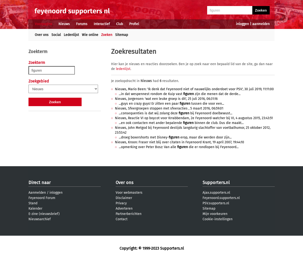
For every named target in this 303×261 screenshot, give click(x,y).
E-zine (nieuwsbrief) (44, 214)
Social (56, 35)
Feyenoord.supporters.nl (221, 198)
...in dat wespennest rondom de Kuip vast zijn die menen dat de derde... (179, 94)
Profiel (134, 24)
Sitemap (121, 35)
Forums (81, 24)
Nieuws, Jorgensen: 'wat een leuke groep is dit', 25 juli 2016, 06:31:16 (166, 99)
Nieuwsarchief (39, 219)
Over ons (42, 35)
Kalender (35, 208)
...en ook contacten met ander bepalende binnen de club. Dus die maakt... (181, 123)
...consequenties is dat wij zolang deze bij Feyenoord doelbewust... (175, 113)
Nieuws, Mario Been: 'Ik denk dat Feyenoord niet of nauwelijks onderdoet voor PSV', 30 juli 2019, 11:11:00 (194, 89)
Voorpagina (43, 24)
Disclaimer (124, 198)
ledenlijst (123, 69)
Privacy (121, 203)
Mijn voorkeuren (215, 214)
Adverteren (124, 208)
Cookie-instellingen (218, 219)
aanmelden (261, 24)
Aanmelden (37, 193)
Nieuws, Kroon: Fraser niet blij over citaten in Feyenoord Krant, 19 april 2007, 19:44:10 (179, 142)
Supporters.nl (216, 182)
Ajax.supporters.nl (216, 193)
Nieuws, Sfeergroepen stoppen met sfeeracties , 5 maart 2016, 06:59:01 (169, 108)
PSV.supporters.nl (216, 203)
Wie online (90, 35)
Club (119, 24)
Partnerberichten (128, 214)
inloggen (242, 24)
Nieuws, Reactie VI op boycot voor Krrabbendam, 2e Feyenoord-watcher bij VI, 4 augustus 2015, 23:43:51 (194, 118)
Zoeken (106, 35)
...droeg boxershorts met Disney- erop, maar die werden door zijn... (175, 137)
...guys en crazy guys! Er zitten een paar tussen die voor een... (171, 104)
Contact (121, 219)
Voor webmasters (129, 193)
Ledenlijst (71, 35)
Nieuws (64, 24)
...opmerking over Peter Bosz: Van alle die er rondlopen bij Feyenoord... (179, 147)
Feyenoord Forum (41, 198)
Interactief (102, 24)
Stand (32, 203)
